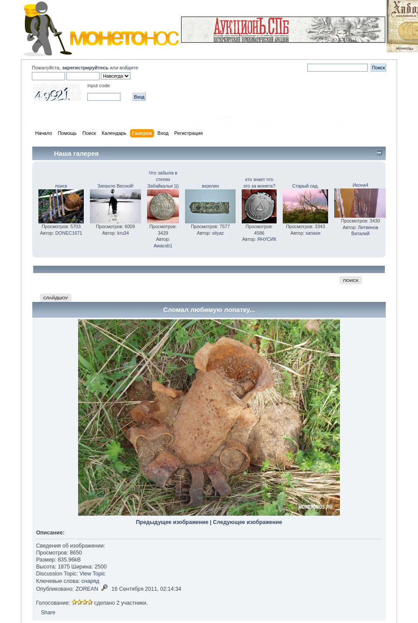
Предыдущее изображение (172, 522)
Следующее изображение (247, 522)
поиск (61, 185)
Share (48, 612)
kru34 (123, 233)
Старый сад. (305, 185)
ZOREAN (86, 589)
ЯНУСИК (266, 239)
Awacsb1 (163, 245)
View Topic (92, 574)
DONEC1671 (68, 233)
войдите (129, 67)
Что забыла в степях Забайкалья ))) (163, 179)
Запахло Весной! (115, 185)
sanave (312, 233)
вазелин (210, 185)
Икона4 (360, 185)
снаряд (90, 581)
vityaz (218, 233)
